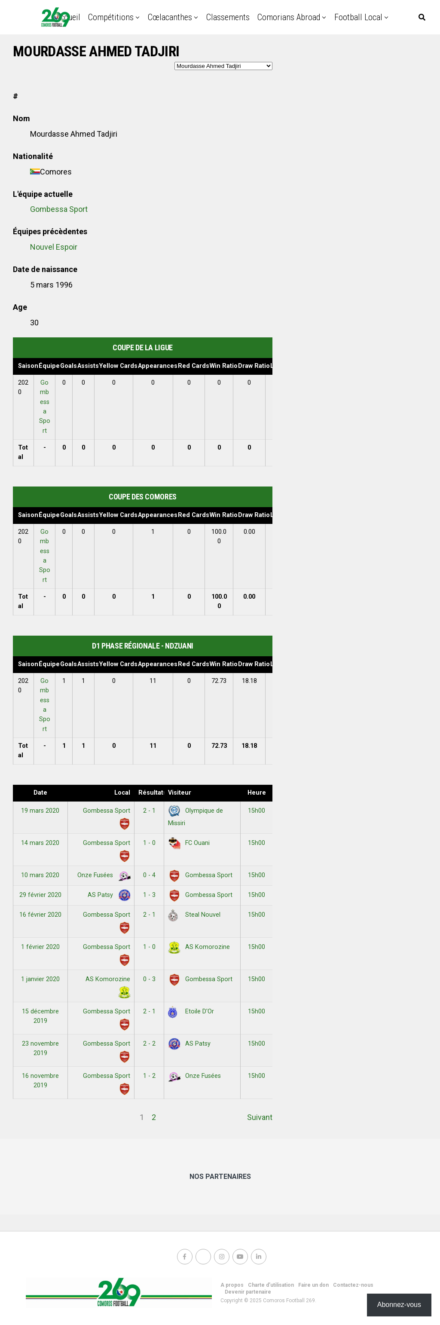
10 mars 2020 (40, 875)
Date (40, 792)
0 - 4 (149, 875)
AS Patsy (107, 895)
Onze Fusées (102, 875)
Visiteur (179, 792)
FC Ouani (189, 843)
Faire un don (313, 1285)
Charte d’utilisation (271, 1285)
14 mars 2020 (40, 843)
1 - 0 (149, 843)
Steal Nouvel (194, 914)
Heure (257, 792)
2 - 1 (149, 810)
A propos (232, 1285)
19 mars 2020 (40, 810)
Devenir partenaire (248, 1292)
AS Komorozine (199, 947)
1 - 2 (149, 1076)
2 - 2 (149, 1043)
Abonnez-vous (399, 1304)
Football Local (358, 17)
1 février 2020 (40, 947)
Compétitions (111, 17)
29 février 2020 (40, 895)
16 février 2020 (40, 914)
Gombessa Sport (59, 209)
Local (122, 792)
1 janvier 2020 (40, 979)
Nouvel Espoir (53, 246)
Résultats (151, 792)
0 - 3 (149, 979)
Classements (228, 17)
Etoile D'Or (191, 1011)
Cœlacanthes (170, 17)
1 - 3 (149, 895)
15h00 (256, 810)
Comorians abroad (288, 17)
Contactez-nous (353, 1285)
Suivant (259, 1117)
